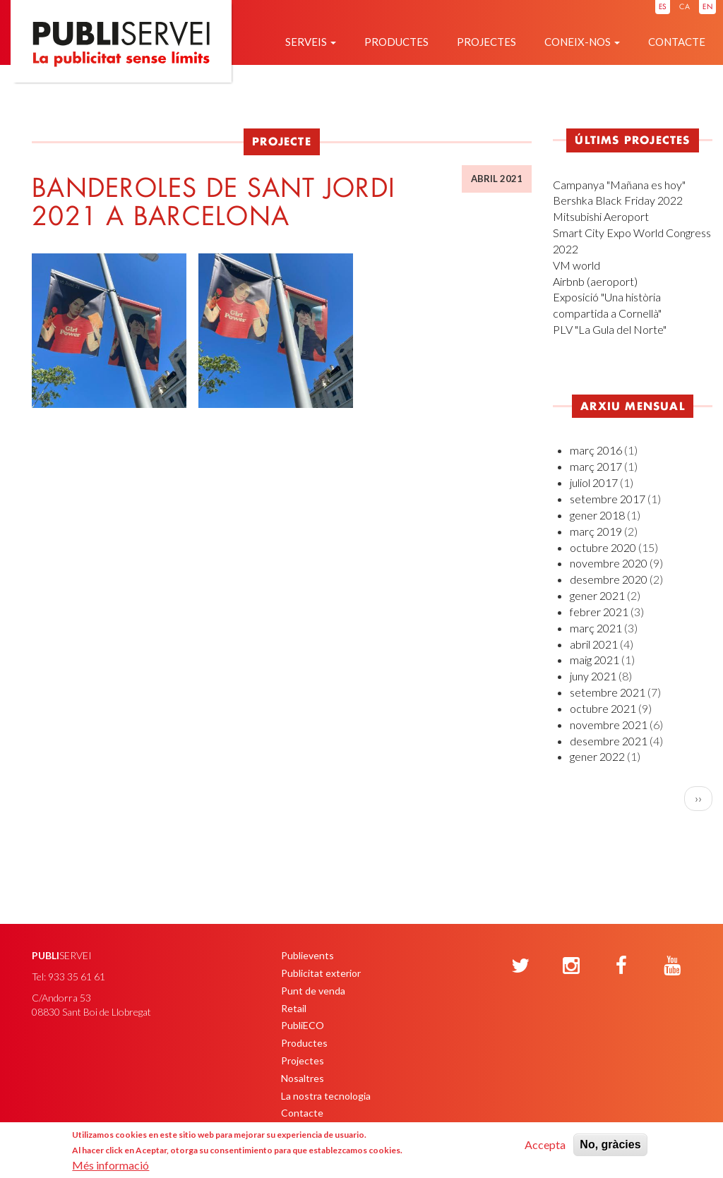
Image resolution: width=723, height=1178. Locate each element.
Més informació (110, 1165)
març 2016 (596, 450)
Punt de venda (313, 991)
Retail (293, 1008)
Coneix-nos (582, 41)
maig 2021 (594, 659)
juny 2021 (593, 676)
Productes (396, 41)
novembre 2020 (608, 563)
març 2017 (596, 466)
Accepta (545, 1144)
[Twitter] (520, 966)
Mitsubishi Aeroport (601, 216)
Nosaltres (302, 1078)
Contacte (676, 41)
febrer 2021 (599, 611)
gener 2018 (597, 515)
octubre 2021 (603, 708)
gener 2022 (597, 756)
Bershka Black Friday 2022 (618, 200)
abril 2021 (594, 644)
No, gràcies (610, 1144)
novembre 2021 (608, 724)
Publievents (307, 955)
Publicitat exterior (321, 973)
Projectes (486, 41)
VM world (576, 265)
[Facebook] (621, 966)
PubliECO (302, 1025)
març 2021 (596, 628)
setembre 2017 (607, 498)
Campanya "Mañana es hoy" (619, 184)
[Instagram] (571, 966)
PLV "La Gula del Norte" (610, 329)
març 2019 (596, 531)
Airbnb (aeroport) (595, 281)
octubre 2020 (603, 547)
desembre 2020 (608, 579)
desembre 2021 (608, 740)
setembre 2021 (607, 692)
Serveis (310, 41)
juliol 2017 (594, 482)
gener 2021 (597, 595)
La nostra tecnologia (326, 1096)
